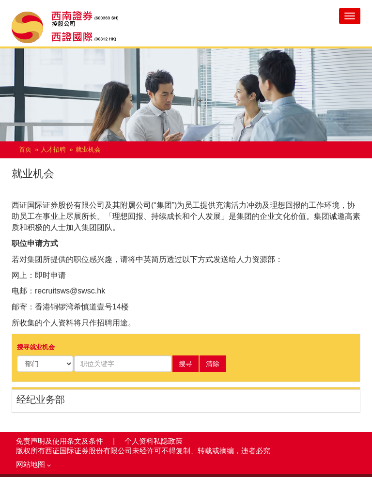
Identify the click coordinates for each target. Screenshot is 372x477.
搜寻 (185, 364)
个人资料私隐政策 (153, 441)
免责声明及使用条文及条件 (60, 441)
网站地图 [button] (33, 464)
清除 (212, 364)
